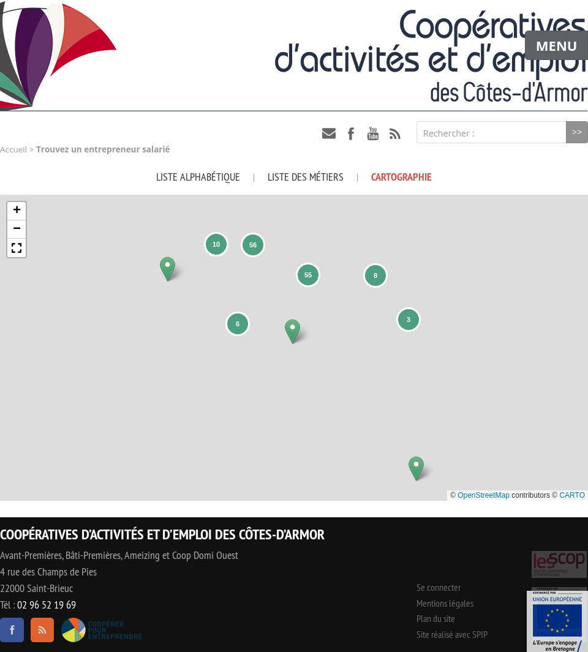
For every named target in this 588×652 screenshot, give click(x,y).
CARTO (572, 495)
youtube (373, 133)
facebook (351, 133)
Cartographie (401, 177)
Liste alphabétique (198, 177)
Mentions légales (445, 603)
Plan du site (436, 618)
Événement (557, 621)
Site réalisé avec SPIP (452, 634)
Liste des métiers (306, 177)
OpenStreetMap (484, 495)
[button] (167, 269)
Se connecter (439, 587)
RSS (395, 133)
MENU (557, 45)
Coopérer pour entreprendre (101, 630)
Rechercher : (449, 133)
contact (329, 133)
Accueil (13, 149)
